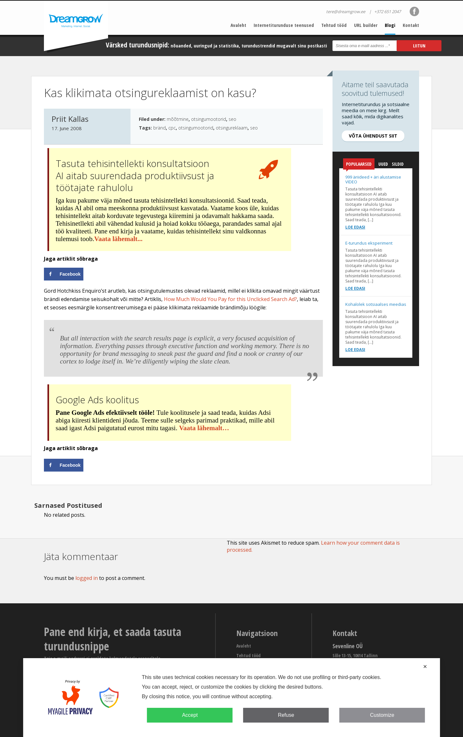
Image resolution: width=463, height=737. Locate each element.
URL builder (365, 25)
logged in (86, 578)
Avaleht (238, 25)
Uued (383, 164)
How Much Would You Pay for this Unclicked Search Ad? (230, 299)
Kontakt (411, 25)
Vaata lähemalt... (118, 239)
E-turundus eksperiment (368, 243)
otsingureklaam (232, 128)
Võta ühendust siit (373, 136)
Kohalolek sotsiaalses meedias (375, 304)
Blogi (390, 25)
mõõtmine (178, 119)
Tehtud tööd (334, 25)
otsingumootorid (208, 119)
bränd (159, 128)
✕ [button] (425, 666)
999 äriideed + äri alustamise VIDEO (373, 179)
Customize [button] (382, 715)
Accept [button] (190, 715)
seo (232, 119)
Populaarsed (359, 165)
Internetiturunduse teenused (284, 25)
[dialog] (231, 697)
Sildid (398, 164)
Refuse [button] (286, 715)
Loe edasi (355, 227)
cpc (172, 128)
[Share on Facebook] (63, 274)
